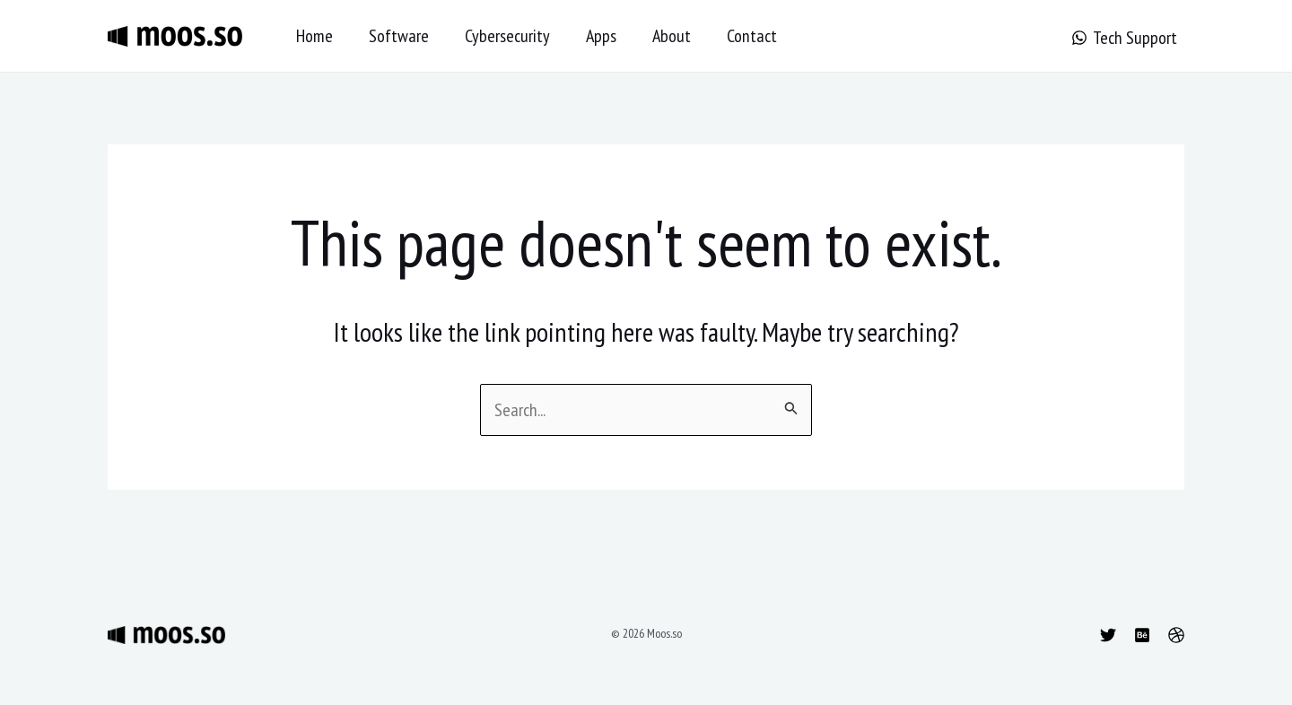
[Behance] (1142, 635)
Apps (601, 36)
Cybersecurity (507, 36)
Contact (752, 36)
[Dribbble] (1176, 635)
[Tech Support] (1124, 38)
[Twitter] (1108, 635)
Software (399, 36)
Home (314, 36)
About (671, 36)
